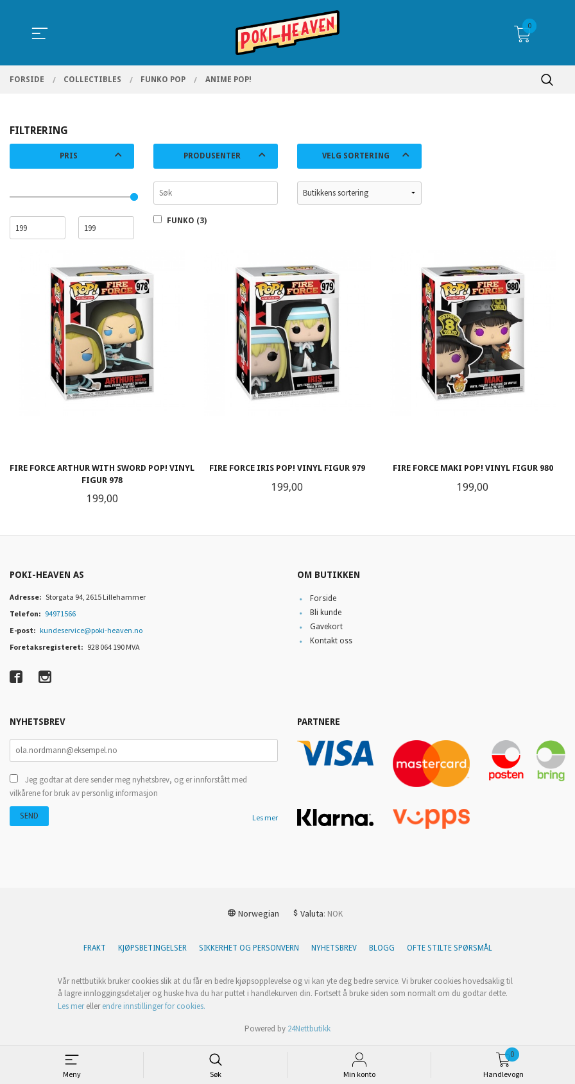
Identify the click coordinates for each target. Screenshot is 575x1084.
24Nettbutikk (309, 1028)
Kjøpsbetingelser (152, 948)
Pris (69, 155)
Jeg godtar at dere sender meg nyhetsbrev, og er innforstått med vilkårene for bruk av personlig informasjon (128, 786)
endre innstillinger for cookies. (153, 1006)
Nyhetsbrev (334, 948)
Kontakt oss (331, 641)
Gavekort (326, 627)
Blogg (382, 948)
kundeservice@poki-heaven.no (91, 631)
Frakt (94, 948)
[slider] (134, 197)
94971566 (60, 614)
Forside (323, 599)
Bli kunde (325, 613)
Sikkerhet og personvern (249, 948)
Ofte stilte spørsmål (449, 948)
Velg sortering (356, 155)
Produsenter (212, 155)
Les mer (265, 817)
